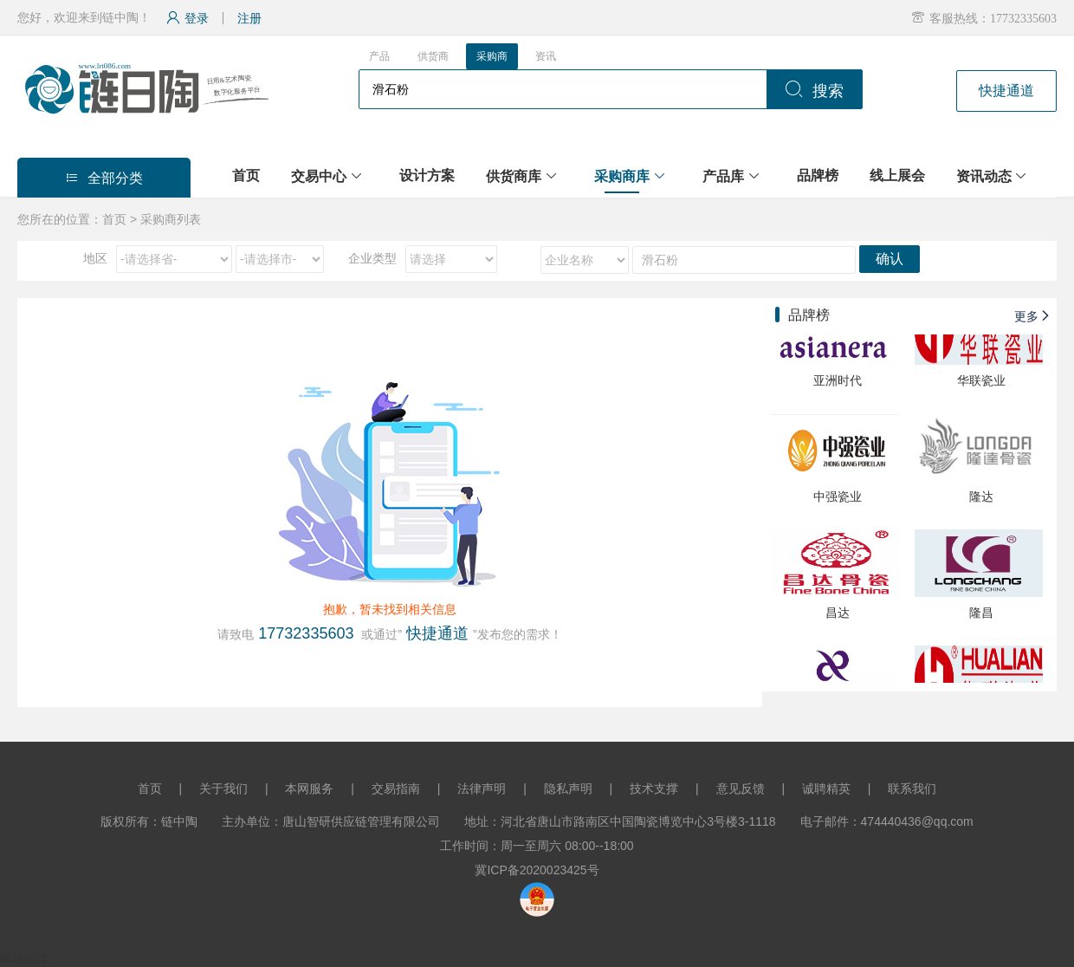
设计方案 (427, 175)
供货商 (433, 56)
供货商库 (513, 176)
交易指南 (396, 788)
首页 (246, 175)
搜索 (814, 91)
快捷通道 (1006, 90)
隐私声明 (568, 788)
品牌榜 (817, 175)
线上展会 (897, 175)
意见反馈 (740, 788)
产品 (379, 56)
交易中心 (318, 176)
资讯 (545, 56)
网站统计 (24, 958)
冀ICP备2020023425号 (536, 870)
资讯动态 (984, 176)
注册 (249, 18)
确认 (889, 258)
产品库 (723, 176)
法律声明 (481, 788)
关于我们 (223, 788)
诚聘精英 (826, 788)
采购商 (492, 56)
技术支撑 (654, 788)
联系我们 (912, 788)
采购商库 (622, 176)
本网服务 (309, 788)
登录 (187, 18)
